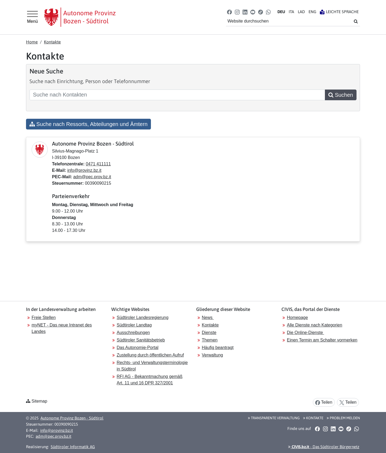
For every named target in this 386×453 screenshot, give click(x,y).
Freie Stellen (44, 317)
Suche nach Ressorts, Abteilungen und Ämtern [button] (88, 124)
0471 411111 (98, 164)
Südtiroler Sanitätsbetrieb (141, 340)
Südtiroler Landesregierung (142, 317)
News (208, 317)
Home (32, 41)
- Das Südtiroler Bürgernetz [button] (323, 446)
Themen (210, 340)
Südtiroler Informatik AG (73, 446)
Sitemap (39, 401)
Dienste (209, 332)
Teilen (323, 402)
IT (291, 11)
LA (301, 11)
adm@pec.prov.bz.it (92, 176)
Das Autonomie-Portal (137, 347)
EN (312, 11)
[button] (229, 11)
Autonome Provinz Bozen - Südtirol (71, 418)
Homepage (297, 317)
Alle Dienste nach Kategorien (314, 325)
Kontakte (52, 41)
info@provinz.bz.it (84, 170)
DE (281, 11)
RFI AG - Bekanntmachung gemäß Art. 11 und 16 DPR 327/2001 (149, 379)
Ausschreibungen (133, 332)
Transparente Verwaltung (274, 418)
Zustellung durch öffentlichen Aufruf (150, 355)
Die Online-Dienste (305, 332)
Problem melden (343, 418)
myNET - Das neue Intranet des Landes (62, 328)
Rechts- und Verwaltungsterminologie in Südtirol (152, 365)
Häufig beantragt (217, 347)
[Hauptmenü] (32, 17)
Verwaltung (212, 355)
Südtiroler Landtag (134, 325)
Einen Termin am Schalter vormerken (322, 340)
